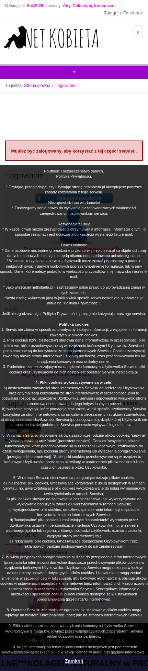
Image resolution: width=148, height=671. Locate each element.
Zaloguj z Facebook (123, 12)
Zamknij (74, 661)
